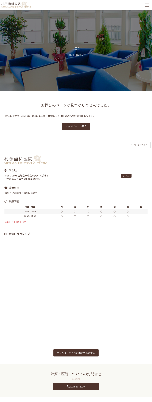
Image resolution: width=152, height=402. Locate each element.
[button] (147, 5)
